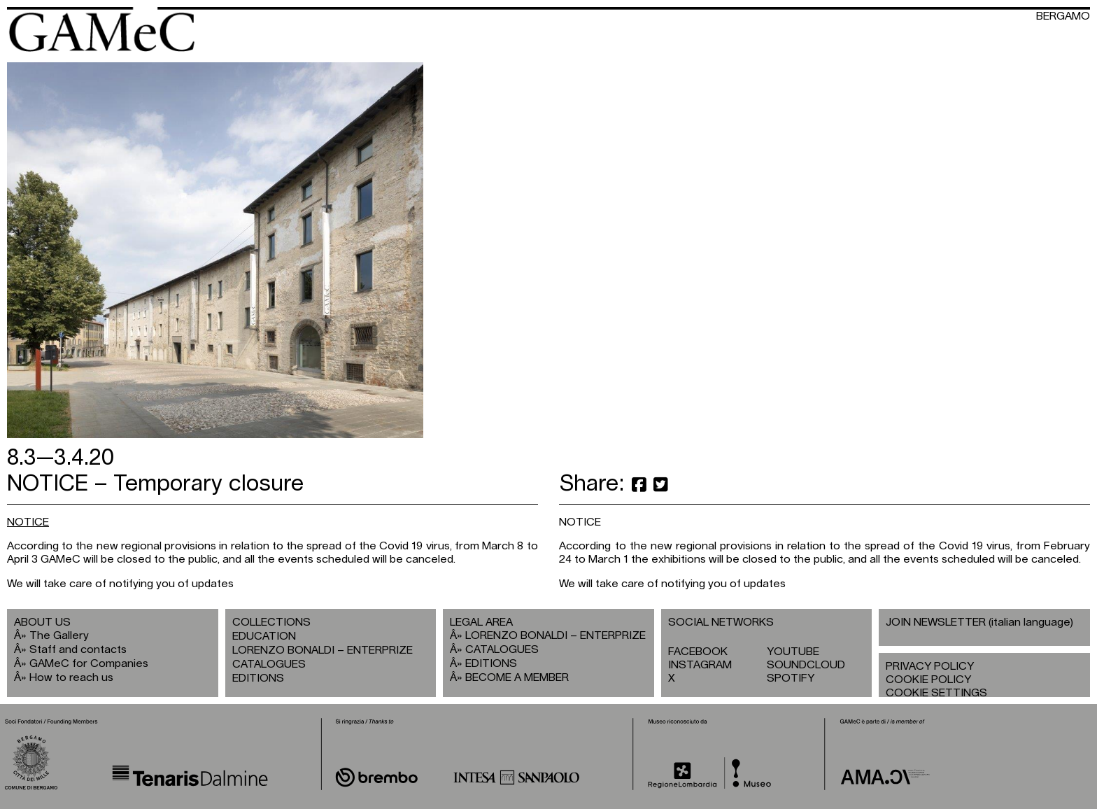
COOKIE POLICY (928, 679)
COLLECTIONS (271, 622)
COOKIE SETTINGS (936, 692)
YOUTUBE (793, 651)
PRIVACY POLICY (930, 666)
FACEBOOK (698, 651)
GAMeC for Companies (88, 663)
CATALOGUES (269, 664)
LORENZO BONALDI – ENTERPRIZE (322, 650)
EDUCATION (264, 636)
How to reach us (71, 677)
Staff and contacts (78, 649)
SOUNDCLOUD (806, 664)
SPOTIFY (790, 678)
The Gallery (59, 635)
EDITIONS (258, 678)
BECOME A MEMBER (517, 677)
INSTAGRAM (700, 664)
